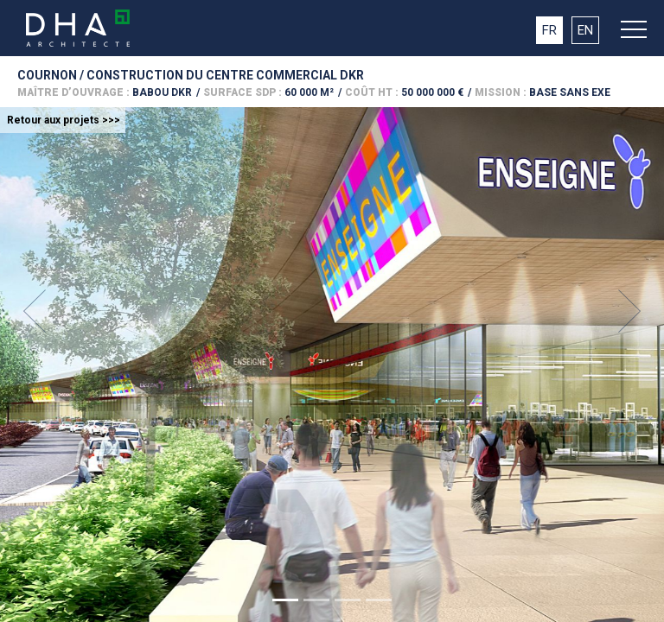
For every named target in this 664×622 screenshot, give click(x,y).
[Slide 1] (285, 600)
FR (549, 30)
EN (585, 30)
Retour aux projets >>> (63, 120)
